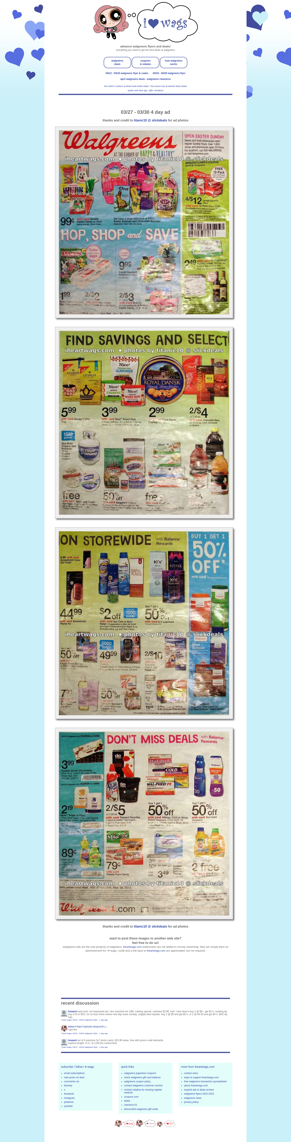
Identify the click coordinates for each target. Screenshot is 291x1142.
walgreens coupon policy (137, 1081)
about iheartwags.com (196, 1085)
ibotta (127, 1100)
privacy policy (191, 1102)
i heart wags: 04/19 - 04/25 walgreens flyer (79, 1020)
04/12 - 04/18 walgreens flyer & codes (127, 73)
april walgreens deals (133, 79)
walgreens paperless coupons (140, 1073)
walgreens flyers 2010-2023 (199, 1093)
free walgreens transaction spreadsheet (205, 1081)
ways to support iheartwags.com (201, 1077)
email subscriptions (74, 1073)
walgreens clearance (159, 79)
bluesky (68, 1085)
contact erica (191, 1073)
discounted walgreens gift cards (141, 1109)
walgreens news (192, 1098)
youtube (68, 1106)
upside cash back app (137, 90)
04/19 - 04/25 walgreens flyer (169, 73)
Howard (72, 1011)
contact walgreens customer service (143, 1085)
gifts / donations (156, 90)
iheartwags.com (132, 946)
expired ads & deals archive (199, 1089)
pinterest (68, 1102)
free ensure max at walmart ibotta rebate (169, 86)
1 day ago (103, 1020)
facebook (69, 1093)
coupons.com (131, 1096)
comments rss (71, 1081)
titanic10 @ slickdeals (150, 120)
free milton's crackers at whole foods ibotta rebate (126, 86)
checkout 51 (130, 1104)
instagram (69, 1098)
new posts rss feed (74, 1077)
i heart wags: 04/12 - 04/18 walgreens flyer (79, 1047)
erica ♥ (72, 1026)
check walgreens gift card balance (142, 1077)
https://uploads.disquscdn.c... (92, 1026)
